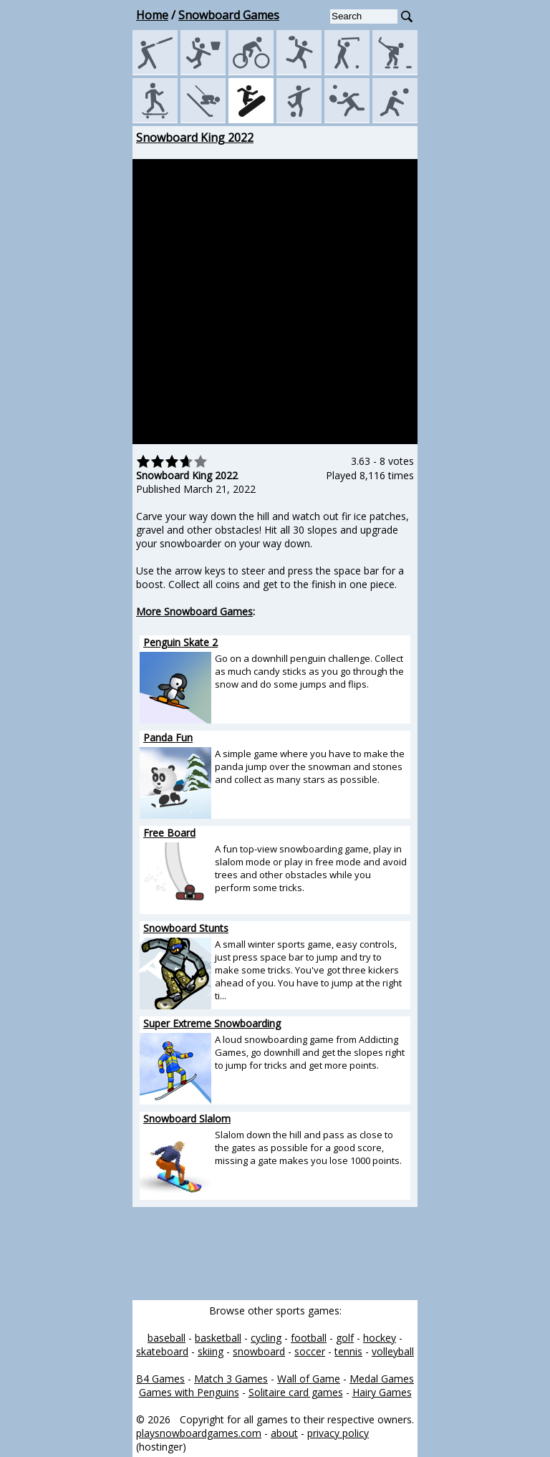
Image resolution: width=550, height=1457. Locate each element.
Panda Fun (168, 737)
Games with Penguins (189, 1392)
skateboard (162, 1351)
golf (345, 1338)
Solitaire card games (296, 1392)
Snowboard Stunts (185, 928)
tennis (348, 1351)
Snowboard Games (228, 15)
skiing (210, 1351)
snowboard (259, 1351)
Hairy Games (382, 1392)
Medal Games (381, 1378)
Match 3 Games (231, 1378)
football (309, 1338)
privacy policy (338, 1433)
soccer (309, 1351)
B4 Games (160, 1378)
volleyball (393, 1351)
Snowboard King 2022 (195, 137)
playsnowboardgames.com (198, 1433)
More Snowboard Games (194, 611)
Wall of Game (308, 1378)
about (284, 1433)
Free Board (169, 833)
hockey (379, 1338)
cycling (266, 1338)
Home (152, 15)
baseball (166, 1338)
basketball (218, 1338)
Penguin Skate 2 (180, 642)
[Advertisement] (68, 344)
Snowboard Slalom (187, 1118)
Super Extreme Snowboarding (212, 1023)
